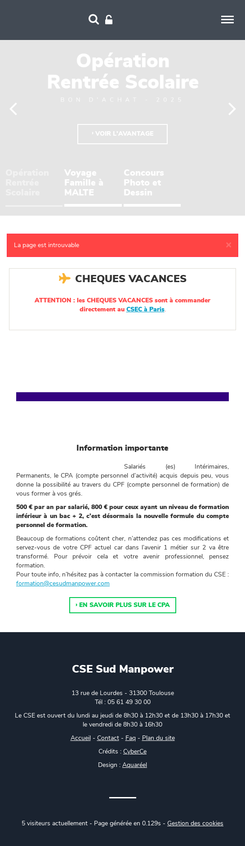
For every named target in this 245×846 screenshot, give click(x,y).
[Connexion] (108, 20)
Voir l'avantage (124, 134)
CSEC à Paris (145, 309)
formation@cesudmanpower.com (63, 583)
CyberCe (135, 752)
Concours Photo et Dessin (144, 182)
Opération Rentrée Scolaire (27, 182)
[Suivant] (232, 108)
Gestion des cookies (195, 823)
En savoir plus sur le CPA (124, 605)
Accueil (81, 738)
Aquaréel (134, 765)
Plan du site (158, 738)
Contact (108, 738)
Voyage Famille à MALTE (83, 182)
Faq (130, 738)
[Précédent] (13, 108)
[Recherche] (94, 20)
